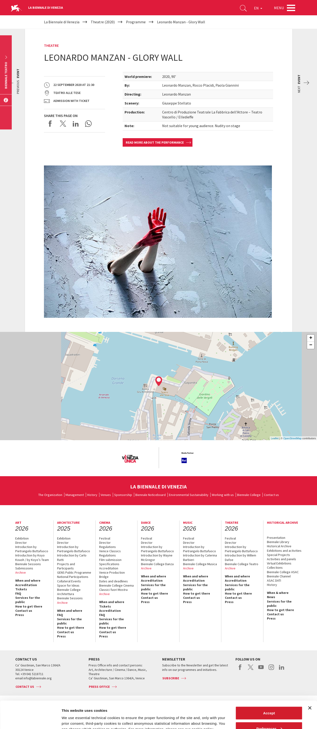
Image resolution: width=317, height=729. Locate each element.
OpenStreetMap (292, 438)
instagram (271, 670)
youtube (261, 670)
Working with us (223, 495)
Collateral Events (69, 581)
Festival (104, 538)
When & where (278, 593)
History (92, 495)
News (271, 597)
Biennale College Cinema (116, 585)
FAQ (18, 593)
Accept (269, 686)
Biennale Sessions (28, 564)
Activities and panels (281, 559)
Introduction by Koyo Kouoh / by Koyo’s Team (32, 557)
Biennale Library (278, 542)
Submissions (24, 568)
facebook (240, 670)
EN (258, 8)
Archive (20, 572)
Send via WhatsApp (88, 123)
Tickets (21, 589)
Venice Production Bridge (112, 574)
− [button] (310, 345)
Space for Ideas (68, 585)
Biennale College (249, 495)
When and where (27, 580)
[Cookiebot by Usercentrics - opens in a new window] (30, 719)
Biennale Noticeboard (150, 495)
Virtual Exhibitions (279, 563)
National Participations (72, 577)
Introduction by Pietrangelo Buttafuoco (31, 549)
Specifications (109, 564)
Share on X (63, 123)
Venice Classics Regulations (110, 553)
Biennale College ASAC (283, 572)
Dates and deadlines (113, 581)
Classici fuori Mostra (113, 590)
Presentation (276, 538)
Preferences (269, 701)
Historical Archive (279, 546)
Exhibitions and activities (284, 550)
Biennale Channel (279, 576)
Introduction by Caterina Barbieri (200, 557)
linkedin (281, 670)
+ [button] (310, 338)
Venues (106, 495)
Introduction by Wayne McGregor (156, 557)
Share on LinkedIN (75, 123)
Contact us (271, 495)
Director (21, 542)
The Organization (50, 495)
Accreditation (26, 585)
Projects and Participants (66, 566)
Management (75, 495)
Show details (72, 715)
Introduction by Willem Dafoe (240, 557)
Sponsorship (123, 495)
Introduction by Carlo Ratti (71, 557)
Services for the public (27, 600)
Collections (275, 567)
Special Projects (278, 555)
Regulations (107, 547)
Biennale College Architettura (69, 592)
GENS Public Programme (74, 572)
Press (19, 615)
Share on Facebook (50, 123)
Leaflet (275, 438)
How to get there (28, 606)
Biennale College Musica (200, 564)
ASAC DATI (274, 580)
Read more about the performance (155, 142)
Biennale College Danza (157, 564)
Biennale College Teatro (241, 564)
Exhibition (22, 538)
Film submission (110, 560)
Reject (269, 716)
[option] (130, 459)
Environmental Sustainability (188, 495)
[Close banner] (309, 680)
